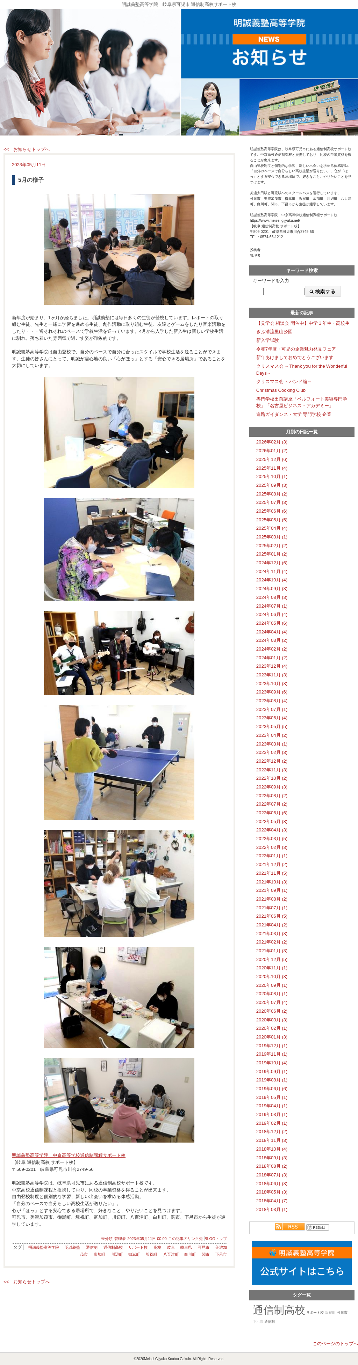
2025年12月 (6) (271, 459)
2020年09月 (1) (271, 985)
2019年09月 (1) (271, 1071)
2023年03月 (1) (271, 744)
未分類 (107, 1238)
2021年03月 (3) (271, 933)
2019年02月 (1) (271, 1123)
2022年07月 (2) (271, 804)
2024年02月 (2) (271, 649)
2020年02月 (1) (271, 1028)
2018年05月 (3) (271, 1192)
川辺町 (117, 1254)
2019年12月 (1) (271, 1045)
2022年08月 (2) (271, 795)
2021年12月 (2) (271, 864)
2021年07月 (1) (271, 907)
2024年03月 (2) (271, 640)
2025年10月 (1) (271, 476)
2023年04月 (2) (271, 735)
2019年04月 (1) (271, 1105)
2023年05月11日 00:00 (147, 1238)
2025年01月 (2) (271, 554)
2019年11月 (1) (271, 1054)
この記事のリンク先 (185, 1238)
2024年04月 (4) (271, 631)
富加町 (99, 1254)
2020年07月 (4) (271, 1002)
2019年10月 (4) (271, 1062)
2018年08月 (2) (271, 1166)
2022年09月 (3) (271, 787)
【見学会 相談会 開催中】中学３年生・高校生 (303, 323)
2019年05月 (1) (271, 1097)
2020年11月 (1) (271, 967)
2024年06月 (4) (271, 614)
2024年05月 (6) (271, 623)
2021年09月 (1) (271, 890)
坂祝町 (151, 1254)
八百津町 (171, 1254)
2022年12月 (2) (271, 761)
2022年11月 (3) (271, 769)
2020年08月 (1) (271, 993)
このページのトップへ (335, 1343)
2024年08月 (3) (271, 597)
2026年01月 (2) (271, 450)
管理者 (120, 1238)
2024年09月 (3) (271, 588)
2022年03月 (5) (271, 838)
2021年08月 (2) (271, 899)
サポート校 (138, 1247)
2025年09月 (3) (271, 485)
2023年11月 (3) (271, 674)
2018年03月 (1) (271, 1209)
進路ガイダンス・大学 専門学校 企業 (293, 414)
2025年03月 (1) (271, 537)
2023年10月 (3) (271, 683)
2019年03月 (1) (271, 1114)
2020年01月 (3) (271, 1037)
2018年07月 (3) (271, 1174)
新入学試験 (267, 340)
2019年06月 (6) (271, 1088)
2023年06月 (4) (271, 717)
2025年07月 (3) (271, 502)
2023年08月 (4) (271, 700)
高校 (157, 1247)
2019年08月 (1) (271, 1080)
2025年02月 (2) (271, 545)
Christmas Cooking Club (281, 390)
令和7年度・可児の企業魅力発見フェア (296, 349)
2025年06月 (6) (271, 511)
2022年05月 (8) (271, 821)
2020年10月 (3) (271, 976)
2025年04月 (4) (271, 528)
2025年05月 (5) (271, 519)
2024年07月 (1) (271, 606)
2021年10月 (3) (271, 882)
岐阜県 (186, 1247)
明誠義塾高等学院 (43, 1247)
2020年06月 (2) (271, 1011)
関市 (205, 1254)
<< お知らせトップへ (26, 149)
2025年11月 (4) (271, 468)
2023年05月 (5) (271, 726)
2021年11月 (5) (271, 873)
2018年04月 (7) (271, 1200)
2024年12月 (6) (271, 562)
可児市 (203, 1247)
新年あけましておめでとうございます (295, 357)
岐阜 (171, 1247)
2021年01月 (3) (271, 950)
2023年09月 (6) (271, 692)
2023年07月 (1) (271, 709)
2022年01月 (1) (271, 855)
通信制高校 (113, 1247)
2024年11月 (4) (271, 571)
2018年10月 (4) (271, 1149)
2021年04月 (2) (271, 924)
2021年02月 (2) (271, 942)
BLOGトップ (216, 1238)
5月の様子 (31, 180)
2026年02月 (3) (271, 442)
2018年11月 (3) (271, 1140)
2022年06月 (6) (271, 812)
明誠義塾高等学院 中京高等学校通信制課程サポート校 (69, 1155)
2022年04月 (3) (271, 829)
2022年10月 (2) (271, 778)
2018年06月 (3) (271, 1183)
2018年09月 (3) (271, 1157)
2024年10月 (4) (271, 579)
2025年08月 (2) (271, 494)
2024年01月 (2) (271, 657)
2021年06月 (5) (271, 916)
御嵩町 (134, 1254)
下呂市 (221, 1254)
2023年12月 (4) (271, 666)
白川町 (190, 1254)
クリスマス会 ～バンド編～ (284, 381)
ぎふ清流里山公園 (274, 331)
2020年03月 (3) (271, 1019)
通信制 (92, 1247)
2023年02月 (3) (271, 752)
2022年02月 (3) (271, 847)
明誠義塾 (72, 1247)
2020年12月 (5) (271, 959)
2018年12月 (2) (271, 1131)
